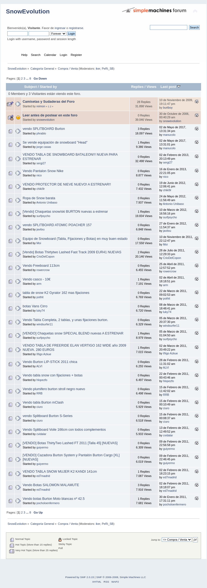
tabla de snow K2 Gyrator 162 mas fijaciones (56, 293)
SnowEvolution (28, 11)
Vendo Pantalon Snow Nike (43, 171)
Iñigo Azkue (43, 354)
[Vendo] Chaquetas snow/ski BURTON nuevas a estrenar (65, 211)
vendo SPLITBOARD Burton (44, 129)
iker (98, 68)
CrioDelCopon (45, 256)
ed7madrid (43, 475)
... (27, 78)
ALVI (39, 366)
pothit (39, 297)
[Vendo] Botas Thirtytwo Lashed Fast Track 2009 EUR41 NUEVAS (72, 252)
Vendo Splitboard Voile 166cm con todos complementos (64, 430)
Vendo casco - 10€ (36, 279)
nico (39, 175)
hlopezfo (41, 380)
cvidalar (41, 434)
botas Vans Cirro (35, 306)
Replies (137, 87)
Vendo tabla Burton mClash (43, 402)
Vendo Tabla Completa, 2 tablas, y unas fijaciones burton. (65, 320)
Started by (48, 87)
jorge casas (43, 146)
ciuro (39, 406)
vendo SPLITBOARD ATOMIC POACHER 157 (57, 225)
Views (152, 87)
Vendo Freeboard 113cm (41, 266)
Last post (170, 87)
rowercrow (43, 270)
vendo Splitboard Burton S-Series (48, 416)
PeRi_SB (107, 68)
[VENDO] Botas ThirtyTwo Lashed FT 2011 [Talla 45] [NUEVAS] (70, 443)
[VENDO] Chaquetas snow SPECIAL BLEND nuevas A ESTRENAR (73, 333)
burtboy (167, 107)
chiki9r (40, 188)
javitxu (40, 229)
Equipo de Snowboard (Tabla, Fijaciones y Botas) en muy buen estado (75, 239)
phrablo (41, 133)
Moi (38, 243)
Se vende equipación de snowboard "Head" (55, 142)
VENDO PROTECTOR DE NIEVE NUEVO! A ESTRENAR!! (67, 184)
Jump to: (156, 539)
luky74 (40, 310)
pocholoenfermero (47, 503)
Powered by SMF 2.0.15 (79, 577)
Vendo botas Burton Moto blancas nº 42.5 (54, 499)
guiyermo (42, 447)
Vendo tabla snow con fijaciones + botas (52, 375)
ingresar (60, 28)
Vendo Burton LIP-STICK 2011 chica (50, 362)
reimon (40, 106)
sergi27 (41, 163)
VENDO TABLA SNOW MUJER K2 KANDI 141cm (60, 471)
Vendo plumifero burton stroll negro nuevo (54, 389)
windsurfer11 (44, 324)
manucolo (169, 134)
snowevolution (45, 119)
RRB (39, 393)
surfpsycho (43, 216)
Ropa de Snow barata (39, 198)
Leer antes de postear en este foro (50, 115)
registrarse (76, 28)
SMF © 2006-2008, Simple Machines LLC (121, 577)
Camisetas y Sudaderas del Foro (49, 102)
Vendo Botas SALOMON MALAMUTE (51, 485)
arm (38, 283)
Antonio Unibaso (46, 202)
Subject (30, 87)
